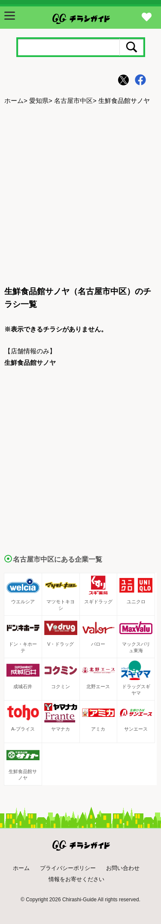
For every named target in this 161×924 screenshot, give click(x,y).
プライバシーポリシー (68, 868)
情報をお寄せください (76, 879)
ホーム (14, 100)
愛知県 (39, 100)
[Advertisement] (80, 196)
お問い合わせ (123, 868)
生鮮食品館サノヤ (30, 362)
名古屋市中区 (73, 100)
